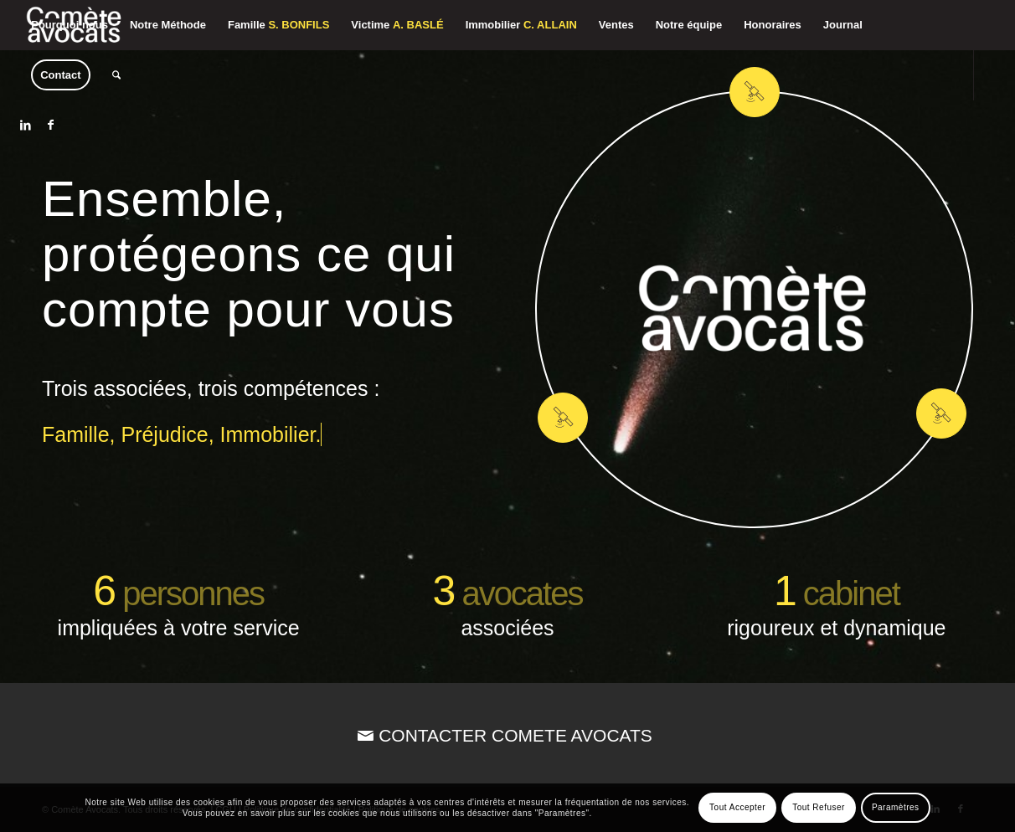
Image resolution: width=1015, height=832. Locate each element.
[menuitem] (69, 25)
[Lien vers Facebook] (50, 124)
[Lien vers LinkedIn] (25, 124)
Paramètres (896, 807)
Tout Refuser (818, 807)
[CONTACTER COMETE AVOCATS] (507, 735)
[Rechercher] (116, 75)
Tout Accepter (737, 807)
